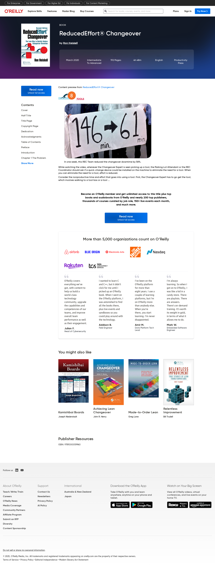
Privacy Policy (45, 500)
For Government (34, 3)
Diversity (7, 523)
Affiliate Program (12, 514)
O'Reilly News (10, 500)
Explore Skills (35, 11)
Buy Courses (87, 11)
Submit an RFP (11, 519)
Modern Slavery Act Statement (73, 559)
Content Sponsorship (14, 528)
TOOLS (71, 98)
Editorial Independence (46, 559)
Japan (67, 496)
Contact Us (44, 491)
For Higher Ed (54, 3)
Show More (27, 163)
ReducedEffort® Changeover (98, 87)
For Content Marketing (96, 3)
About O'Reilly (12, 486)
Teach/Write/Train (13, 491)
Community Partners (14, 510)
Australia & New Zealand (77, 491)
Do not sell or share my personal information (24, 550)
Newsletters (44, 496)
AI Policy (42, 505)
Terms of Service (11, 559)
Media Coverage (12, 505)
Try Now (202, 11)
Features (52, 11)
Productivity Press (180, 61)
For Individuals (73, 3)
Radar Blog (68, 11)
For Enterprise (13, 3)
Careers (7, 496)
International (73, 486)
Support (43, 486)
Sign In (187, 11)
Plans (176, 11)
